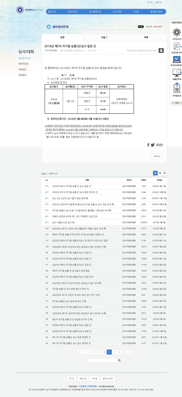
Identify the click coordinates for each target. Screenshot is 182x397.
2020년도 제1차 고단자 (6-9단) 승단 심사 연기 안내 (76, 295)
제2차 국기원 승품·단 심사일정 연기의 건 (70, 319)
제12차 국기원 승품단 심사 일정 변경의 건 (71, 337)
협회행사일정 (156, 11)
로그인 (150, 2)
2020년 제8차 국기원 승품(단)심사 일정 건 (71, 252)
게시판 (136, 11)
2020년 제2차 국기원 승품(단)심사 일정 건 (71, 325)
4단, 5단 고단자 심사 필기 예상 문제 (70, 198)
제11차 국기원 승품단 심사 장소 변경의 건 (71, 343)
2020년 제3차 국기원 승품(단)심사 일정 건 (71, 307)
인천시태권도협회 (51, 50)
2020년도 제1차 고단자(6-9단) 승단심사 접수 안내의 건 (77, 313)
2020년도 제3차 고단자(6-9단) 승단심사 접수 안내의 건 (77, 247)
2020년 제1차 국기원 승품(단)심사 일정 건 (71, 331)
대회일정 (22, 69)
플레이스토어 (108, 378)
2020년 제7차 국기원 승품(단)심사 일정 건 (71, 258)
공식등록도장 (95, 11)
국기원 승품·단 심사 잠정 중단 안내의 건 (70, 289)
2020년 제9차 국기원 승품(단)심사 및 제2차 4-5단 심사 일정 (80, 240)
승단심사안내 (24, 58)
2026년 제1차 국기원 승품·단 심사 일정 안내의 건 (75, 192)
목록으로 (157, 156)
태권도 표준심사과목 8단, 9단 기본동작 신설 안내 (74, 216)
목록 (146, 37)
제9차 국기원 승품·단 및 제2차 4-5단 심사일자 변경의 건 (78, 234)
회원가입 (158, 2)
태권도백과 (72, 11)
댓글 (104, 37)
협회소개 (52, 11)
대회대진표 (23, 63)
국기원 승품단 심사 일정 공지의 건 (68, 301)
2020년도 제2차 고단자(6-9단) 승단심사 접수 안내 (75, 283)
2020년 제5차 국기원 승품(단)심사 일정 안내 (72, 277)
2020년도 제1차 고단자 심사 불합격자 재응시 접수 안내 (77, 228)
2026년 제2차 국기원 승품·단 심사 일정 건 (71, 186)
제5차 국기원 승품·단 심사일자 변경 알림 (70, 270)
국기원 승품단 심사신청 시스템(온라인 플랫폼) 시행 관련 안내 (81, 210)
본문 (62, 37)
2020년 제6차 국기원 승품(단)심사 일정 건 (71, 264)
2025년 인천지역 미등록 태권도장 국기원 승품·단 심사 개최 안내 (83, 204)
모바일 (94, 378)
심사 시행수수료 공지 (63, 222)
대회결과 (22, 75)
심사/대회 (117, 11)
